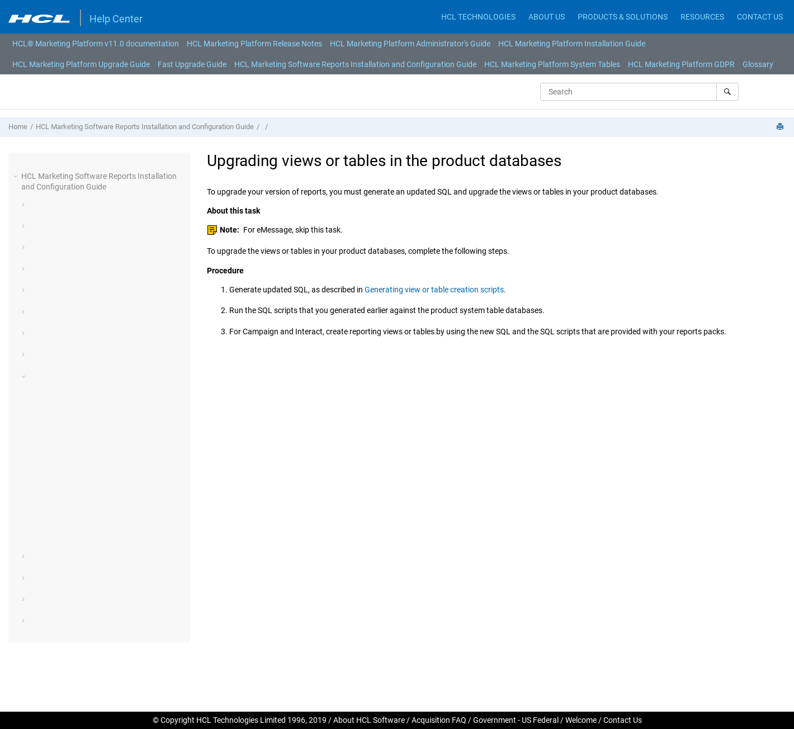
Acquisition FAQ (439, 720)
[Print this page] (781, 127)
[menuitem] (95, 44)
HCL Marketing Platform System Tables (552, 64)
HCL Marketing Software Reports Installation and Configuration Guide (355, 64)
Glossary (758, 64)
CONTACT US (760, 16)
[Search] (727, 92)
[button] (16, 176)
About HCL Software (369, 720)
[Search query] (639, 92)
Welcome (581, 720)
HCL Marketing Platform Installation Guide (571, 43)
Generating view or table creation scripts (434, 289)
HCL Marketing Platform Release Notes (254, 43)
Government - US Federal (516, 720)
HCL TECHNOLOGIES (478, 16)
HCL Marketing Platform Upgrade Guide (81, 64)
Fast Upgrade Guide (192, 64)
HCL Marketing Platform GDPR (681, 64)
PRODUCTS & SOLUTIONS (623, 16)
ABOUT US (546, 16)
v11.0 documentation (95, 43)
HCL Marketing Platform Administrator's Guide (410, 43)
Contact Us (622, 720)
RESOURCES (702, 16)
